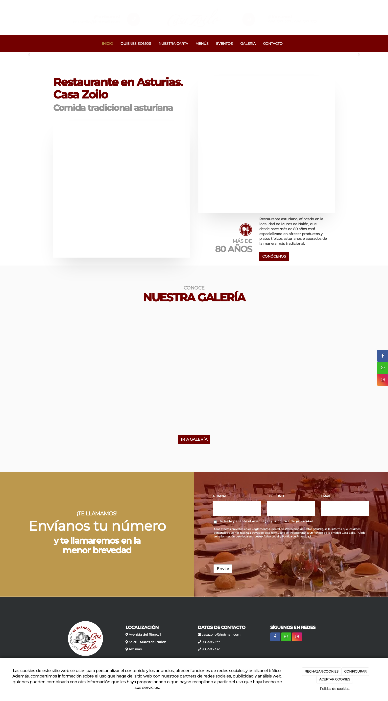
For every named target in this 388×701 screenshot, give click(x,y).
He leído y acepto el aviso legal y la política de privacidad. (264, 521)
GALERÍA (248, 43)
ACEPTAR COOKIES (334, 679)
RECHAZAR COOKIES (322, 671)
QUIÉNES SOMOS (136, 43)
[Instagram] (297, 636)
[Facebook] (275, 636)
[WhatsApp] (286, 636)
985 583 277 (279, 22)
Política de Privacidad (296, 536)
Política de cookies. (335, 689)
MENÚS (202, 43)
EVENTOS (224, 43)
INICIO (107, 43)
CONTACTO (273, 43)
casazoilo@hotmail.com (96, 22)
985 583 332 (305, 22)
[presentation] (251, 551)
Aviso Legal (271, 536)
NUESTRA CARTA (173, 43)
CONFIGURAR (355, 671)
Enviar (223, 568)
